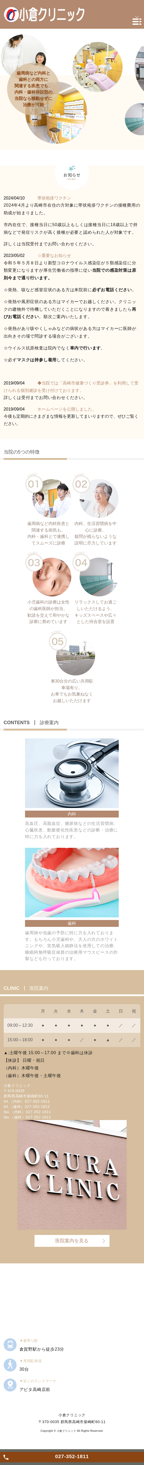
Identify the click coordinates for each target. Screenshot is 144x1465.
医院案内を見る (71, 1240)
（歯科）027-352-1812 (29, 1106)
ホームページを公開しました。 (66, 409)
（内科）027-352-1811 (29, 1101)
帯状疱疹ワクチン (54, 198)
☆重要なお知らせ (54, 255)
